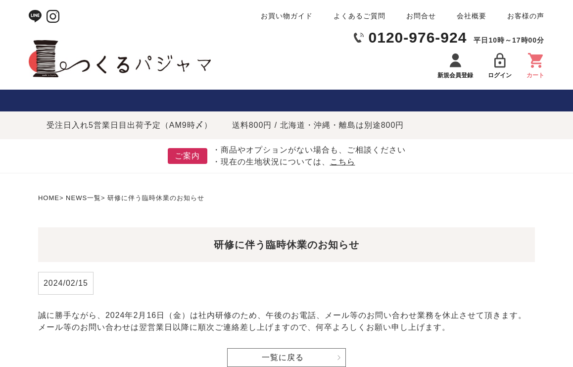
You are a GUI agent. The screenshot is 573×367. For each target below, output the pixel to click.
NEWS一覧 (83, 198)
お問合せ (421, 16)
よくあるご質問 (359, 16)
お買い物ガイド (287, 16)
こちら (342, 161)
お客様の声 (525, 16)
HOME (48, 198)
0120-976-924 (418, 37)
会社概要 (471, 16)
